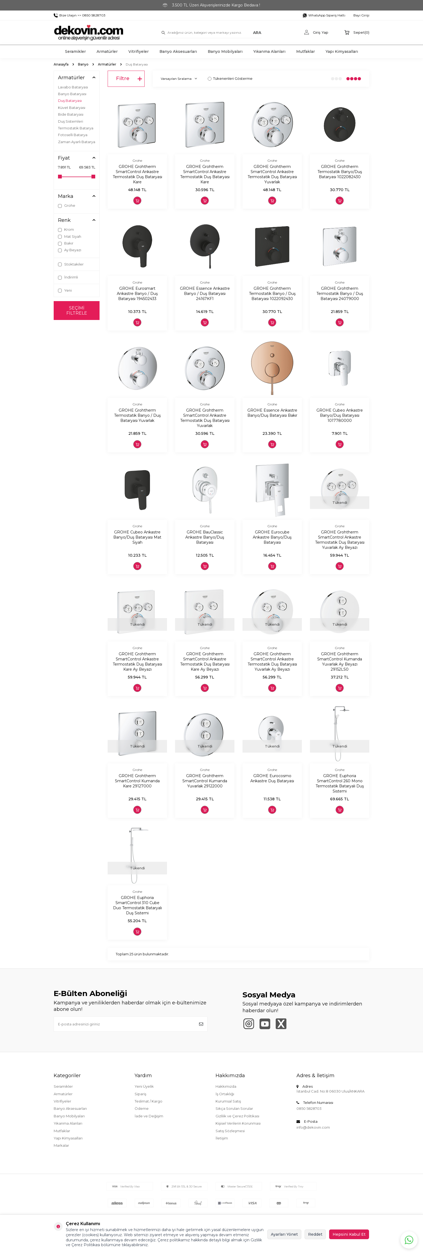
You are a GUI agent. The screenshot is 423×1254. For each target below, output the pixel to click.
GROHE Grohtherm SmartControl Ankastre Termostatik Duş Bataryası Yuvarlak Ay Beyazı (339, 540)
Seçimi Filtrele (76, 310)
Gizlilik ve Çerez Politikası (237, 1116)
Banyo (83, 64)
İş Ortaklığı (225, 1094)
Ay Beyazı (69, 250)
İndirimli (68, 277)
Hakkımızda (226, 1086)
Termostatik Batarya (75, 128)
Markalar (61, 1145)
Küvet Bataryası (71, 107)
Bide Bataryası (70, 114)
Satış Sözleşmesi (230, 1131)
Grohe (66, 205)
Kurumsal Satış (228, 1101)
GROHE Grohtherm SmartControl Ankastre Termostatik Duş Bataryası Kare (137, 174)
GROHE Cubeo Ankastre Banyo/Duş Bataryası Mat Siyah (137, 537)
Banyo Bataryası (72, 94)
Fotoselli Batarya (72, 135)
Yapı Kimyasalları (342, 51)
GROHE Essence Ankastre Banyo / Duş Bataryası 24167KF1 (205, 293)
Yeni (65, 290)
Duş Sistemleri (70, 121)
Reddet (315, 1234)
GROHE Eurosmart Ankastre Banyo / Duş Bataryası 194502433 (137, 293)
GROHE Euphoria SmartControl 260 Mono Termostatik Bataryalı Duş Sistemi (340, 783)
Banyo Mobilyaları (225, 51)
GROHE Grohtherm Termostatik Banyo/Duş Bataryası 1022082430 (340, 171)
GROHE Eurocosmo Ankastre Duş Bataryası (272, 778)
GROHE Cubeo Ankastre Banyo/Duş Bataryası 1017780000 (339, 415)
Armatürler (107, 51)
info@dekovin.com (313, 1127)
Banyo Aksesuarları (178, 51)
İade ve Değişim (149, 1116)
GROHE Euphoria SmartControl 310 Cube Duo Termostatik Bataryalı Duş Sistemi (137, 905)
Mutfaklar (305, 51)
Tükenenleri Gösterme (230, 78)
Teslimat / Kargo (148, 1101)
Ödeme (142, 1108)
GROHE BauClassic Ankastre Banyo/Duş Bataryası (204, 537)
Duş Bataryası (70, 100)
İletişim (222, 1138)
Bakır (65, 243)
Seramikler (75, 51)
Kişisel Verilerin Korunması (238, 1123)
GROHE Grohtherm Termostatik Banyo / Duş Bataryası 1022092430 (272, 293)
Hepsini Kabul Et (349, 1234)
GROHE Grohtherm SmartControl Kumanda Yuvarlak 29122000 (204, 780)
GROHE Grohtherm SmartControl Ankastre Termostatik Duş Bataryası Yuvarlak (272, 174)
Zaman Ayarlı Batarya (76, 142)
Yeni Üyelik (144, 1086)
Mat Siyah (69, 236)
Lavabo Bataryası (73, 87)
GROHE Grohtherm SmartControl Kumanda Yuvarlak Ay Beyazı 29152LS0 (339, 661)
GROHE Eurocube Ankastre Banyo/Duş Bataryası (272, 537)
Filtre (129, 78)
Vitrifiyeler (138, 51)
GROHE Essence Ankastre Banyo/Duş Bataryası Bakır (272, 413)
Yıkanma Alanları (269, 51)
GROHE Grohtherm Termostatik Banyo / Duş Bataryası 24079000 (339, 293)
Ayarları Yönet (284, 1234)
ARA (257, 32)
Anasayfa (61, 64)
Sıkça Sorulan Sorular (234, 1108)
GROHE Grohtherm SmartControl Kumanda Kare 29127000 (137, 780)
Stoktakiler (71, 264)
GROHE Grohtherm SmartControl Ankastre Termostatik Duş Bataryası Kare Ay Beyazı (137, 661)
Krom (66, 229)
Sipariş (140, 1094)
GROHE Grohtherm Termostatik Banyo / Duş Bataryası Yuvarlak (137, 415)
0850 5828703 (309, 1108)
